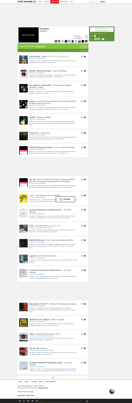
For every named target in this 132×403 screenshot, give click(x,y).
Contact (100, 33)
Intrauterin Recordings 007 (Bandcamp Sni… (45, 270)
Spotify (51, 227)
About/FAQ (93, 33)
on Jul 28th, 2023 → (53, 232)
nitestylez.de (43, 31)
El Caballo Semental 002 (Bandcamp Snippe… (46, 362)
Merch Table (63, 1)
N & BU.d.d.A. (34, 133)
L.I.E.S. (31, 195)
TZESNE (32, 117)
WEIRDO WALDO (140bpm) (39, 319)
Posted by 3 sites (33, 366)
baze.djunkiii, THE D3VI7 (38, 304)
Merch (106, 33)
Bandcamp (42, 58)
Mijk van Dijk (34, 348)
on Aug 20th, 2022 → (47, 354)
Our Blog (34, 381)
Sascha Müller (34, 56)
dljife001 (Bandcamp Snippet (40, 71)
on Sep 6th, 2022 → (49, 340)
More (53, 377)
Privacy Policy (30, 395)
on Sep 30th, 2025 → (52, 62)
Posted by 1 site (33, 58)
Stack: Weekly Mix (50, 381)
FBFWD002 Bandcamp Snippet (40, 147)
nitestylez (44, 29)
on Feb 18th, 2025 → (67, 187)
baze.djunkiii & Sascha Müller (40, 85)
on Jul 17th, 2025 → (58, 77)
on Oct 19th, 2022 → (53, 325)
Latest (40, 1)
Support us (55, 1)
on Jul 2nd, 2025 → (45, 93)
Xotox (31, 226)
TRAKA (32, 334)
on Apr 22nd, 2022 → (71, 371)
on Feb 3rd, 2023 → (55, 278)
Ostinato (32, 101)
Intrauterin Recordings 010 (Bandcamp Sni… (45, 210)
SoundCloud (42, 89)
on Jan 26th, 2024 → (65, 218)
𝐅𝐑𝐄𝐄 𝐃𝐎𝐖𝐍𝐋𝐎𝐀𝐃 (36, 240)
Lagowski (32, 256)
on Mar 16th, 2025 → (60, 139)
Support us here (43, 388)
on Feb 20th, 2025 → (63, 153)
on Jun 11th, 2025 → (63, 109)
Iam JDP (32, 179)
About (20, 381)
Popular (46, 1)
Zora (32, 391)
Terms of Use (21, 395)
